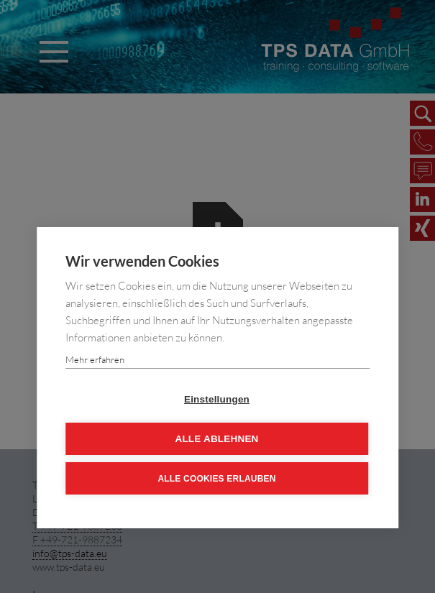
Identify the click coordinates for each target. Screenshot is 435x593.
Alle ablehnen (216, 438)
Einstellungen (216, 399)
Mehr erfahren (94, 359)
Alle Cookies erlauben (216, 479)
